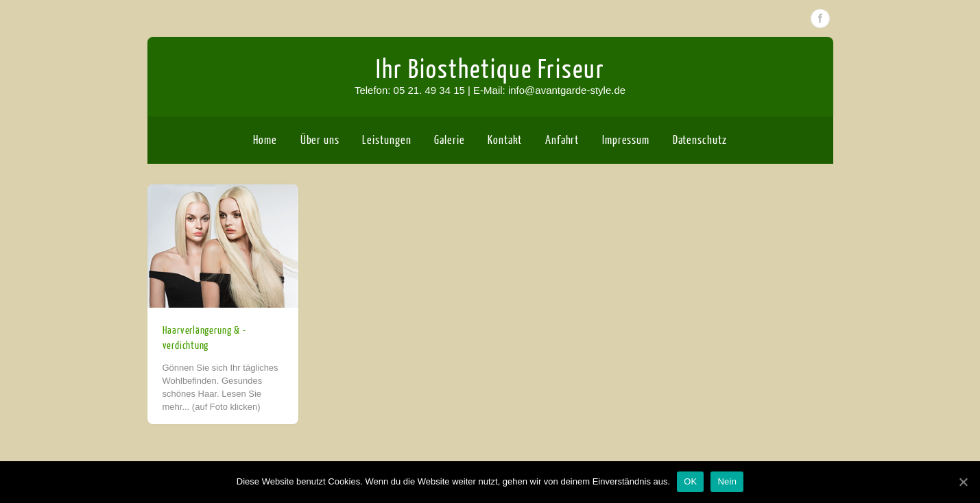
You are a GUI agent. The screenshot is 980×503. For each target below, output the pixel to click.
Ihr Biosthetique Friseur (490, 70)
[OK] (963, 482)
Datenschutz (700, 140)
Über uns (319, 140)
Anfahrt (562, 140)
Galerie (449, 140)
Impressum (625, 140)
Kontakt (505, 140)
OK (690, 481)
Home (265, 140)
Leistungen (386, 140)
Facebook (820, 18)
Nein (727, 481)
